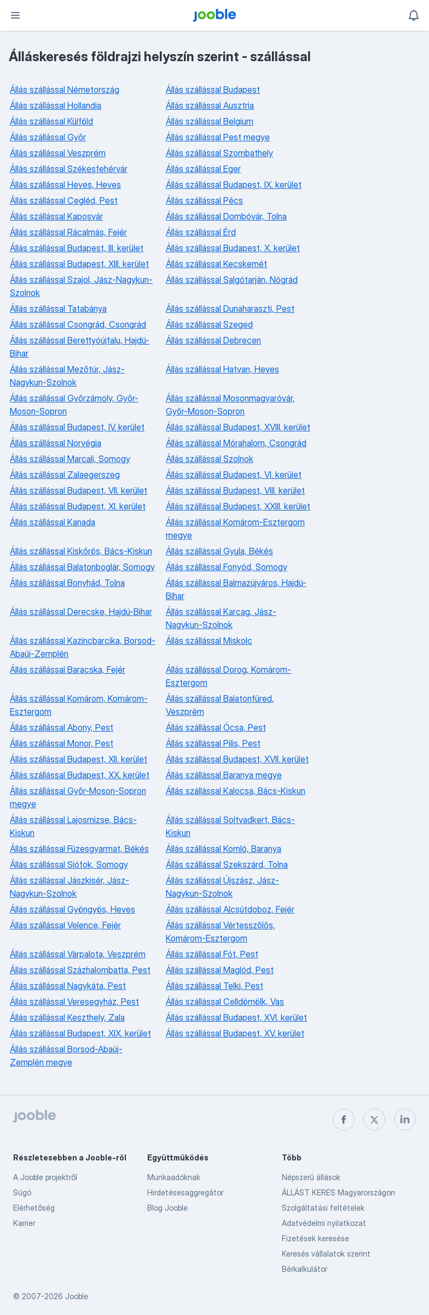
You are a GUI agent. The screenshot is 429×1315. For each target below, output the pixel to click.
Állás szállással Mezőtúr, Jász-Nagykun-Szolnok (67, 376)
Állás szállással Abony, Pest (61, 727)
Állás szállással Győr (48, 137)
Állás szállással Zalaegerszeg (65, 474)
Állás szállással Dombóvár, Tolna (226, 216)
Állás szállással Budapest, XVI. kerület (236, 1017)
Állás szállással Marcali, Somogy (70, 458)
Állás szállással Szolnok (209, 458)
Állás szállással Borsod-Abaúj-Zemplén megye (66, 1056)
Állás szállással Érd (201, 232)
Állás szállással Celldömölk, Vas (225, 1001)
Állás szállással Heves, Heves (65, 184)
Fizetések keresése (315, 1238)
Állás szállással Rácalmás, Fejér (68, 232)
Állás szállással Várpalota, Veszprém (78, 954)
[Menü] (15, 15)
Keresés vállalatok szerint (326, 1253)
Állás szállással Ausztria (210, 105)
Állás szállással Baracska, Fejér (67, 669)
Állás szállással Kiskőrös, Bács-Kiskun (81, 551)
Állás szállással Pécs (204, 200)
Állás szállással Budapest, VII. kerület (78, 490)
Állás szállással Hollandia (55, 105)
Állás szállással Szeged (209, 324)
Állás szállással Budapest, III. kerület (76, 247)
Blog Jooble (167, 1207)
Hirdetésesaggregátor (185, 1192)
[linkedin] (405, 1119)
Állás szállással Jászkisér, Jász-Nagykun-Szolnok (69, 887)
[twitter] (374, 1119)
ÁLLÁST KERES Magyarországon (338, 1192)
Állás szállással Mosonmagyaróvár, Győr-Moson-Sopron (230, 405)
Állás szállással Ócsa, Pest (216, 727)
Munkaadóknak (173, 1177)
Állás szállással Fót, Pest (212, 954)
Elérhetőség (34, 1207)
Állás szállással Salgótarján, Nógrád (232, 279)
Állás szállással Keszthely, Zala (67, 1017)
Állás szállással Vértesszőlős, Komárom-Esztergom (220, 932)
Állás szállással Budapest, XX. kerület (79, 774)
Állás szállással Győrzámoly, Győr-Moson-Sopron (74, 405)
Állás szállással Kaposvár (56, 216)
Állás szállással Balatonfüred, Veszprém (220, 705)
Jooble (76, 1296)
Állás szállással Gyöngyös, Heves (72, 909)
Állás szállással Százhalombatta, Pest (80, 969)
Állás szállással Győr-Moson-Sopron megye (78, 797)
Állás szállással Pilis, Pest (213, 743)
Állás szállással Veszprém (58, 152)
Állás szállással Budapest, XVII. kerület (237, 759)
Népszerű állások (311, 1177)
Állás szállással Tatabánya (58, 308)
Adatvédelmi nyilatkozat (324, 1223)
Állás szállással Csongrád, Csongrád (78, 324)
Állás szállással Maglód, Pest (220, 969)
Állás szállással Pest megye (218, 137)
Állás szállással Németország (64, 89)
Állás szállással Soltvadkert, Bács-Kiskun (230, 826)
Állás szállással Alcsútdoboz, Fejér (230, 909)
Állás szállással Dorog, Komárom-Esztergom (228, 676)
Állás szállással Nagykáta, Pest (68, 985)
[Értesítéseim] (414, 15)
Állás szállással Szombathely (219, 152)
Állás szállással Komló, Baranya (223, 848)
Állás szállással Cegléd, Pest (64, 200)
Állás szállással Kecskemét (216, 263)
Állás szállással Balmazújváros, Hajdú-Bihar (236, 589)
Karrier (24, 1223)
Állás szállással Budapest (213, 89)
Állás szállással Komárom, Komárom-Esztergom (79, 705)
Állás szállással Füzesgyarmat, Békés (79, 848)
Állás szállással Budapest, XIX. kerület (80, 1033)
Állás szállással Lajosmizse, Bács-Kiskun (73, 826)
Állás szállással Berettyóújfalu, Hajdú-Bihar (79, 347)
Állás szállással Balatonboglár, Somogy (82, 566)
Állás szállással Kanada (52, 522)
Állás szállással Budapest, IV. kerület (77, 427)
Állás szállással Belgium (209, 121)
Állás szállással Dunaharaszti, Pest (230, 308)
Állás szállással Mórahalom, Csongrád (236, 442)
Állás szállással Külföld (51, 121)
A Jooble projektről (45, 1177)
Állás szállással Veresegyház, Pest (74, 1001)
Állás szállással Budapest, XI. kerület (78, 506)
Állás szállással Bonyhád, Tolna (67, 582)
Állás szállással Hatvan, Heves (222, 369)
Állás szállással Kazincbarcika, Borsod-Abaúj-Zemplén (82, 647)
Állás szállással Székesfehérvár (68, 168)
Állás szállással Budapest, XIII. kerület (79, 263)
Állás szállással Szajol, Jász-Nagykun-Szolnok (81, 286)
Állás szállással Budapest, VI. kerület (234, 474)
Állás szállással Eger (203, 168)
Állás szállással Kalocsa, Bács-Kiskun (235, 790)
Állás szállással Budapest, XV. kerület (235, 1033)
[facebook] (344, 1119)
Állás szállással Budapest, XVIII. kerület (238, 427)
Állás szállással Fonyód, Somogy (226, 566)
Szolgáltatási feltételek (323, 1207)
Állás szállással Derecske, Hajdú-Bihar (81, 611)
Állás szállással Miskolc (209, 640)
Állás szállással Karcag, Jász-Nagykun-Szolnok (221, 618)
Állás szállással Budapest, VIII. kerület (235, 490)
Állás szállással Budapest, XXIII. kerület (238, 506)
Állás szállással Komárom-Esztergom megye (235, 529)
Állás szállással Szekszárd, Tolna (227, 864)
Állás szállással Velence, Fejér (65, 925)
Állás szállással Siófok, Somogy (69, 864)
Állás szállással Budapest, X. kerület (233, 247)
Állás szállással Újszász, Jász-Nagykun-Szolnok (222, 887)
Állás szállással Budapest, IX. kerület (234, 184)
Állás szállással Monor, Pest (61, 743)
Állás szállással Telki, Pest (214, 985)
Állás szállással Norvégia (55, 442)
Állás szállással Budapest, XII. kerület (78, 759)
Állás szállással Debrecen (213, 340)
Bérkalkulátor (304, 1268)
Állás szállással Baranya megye (224, 774)
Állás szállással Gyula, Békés (219, 551)
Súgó (22, 1192)
